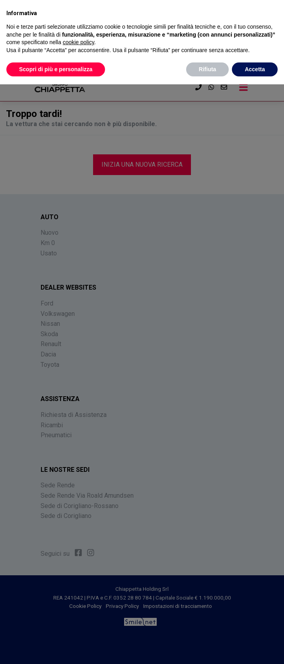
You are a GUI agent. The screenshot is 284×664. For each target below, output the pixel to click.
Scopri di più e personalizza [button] (55, 69)
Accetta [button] (255, 69)
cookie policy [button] (78, 42)
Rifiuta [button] (207, 69)
